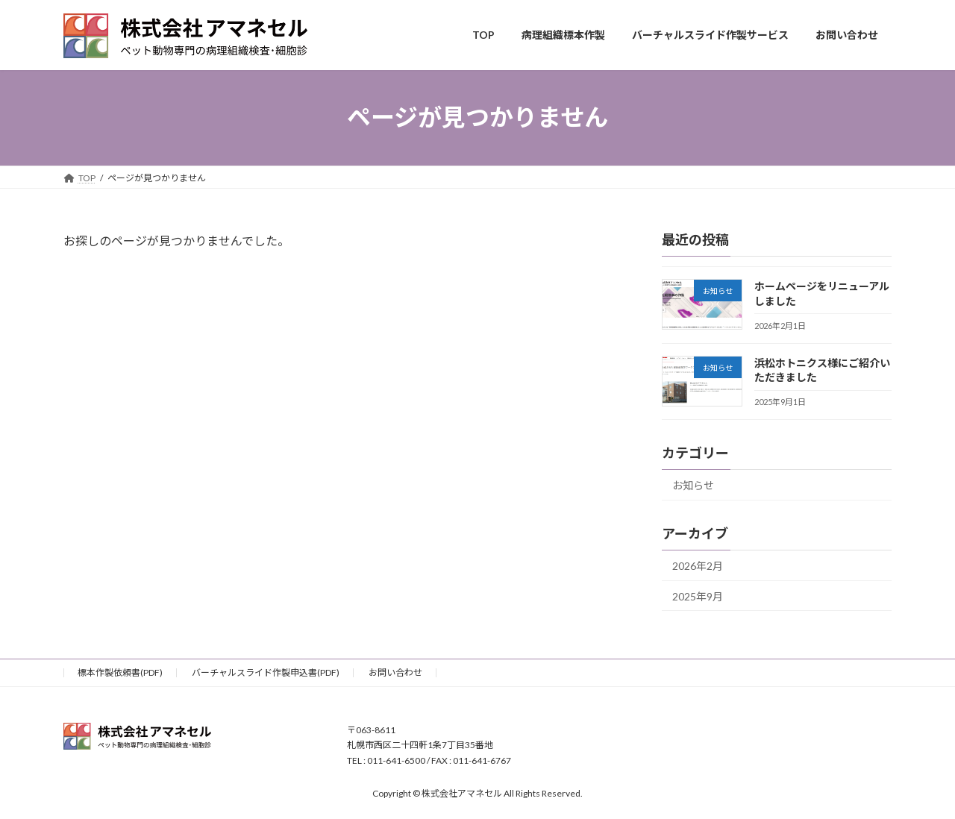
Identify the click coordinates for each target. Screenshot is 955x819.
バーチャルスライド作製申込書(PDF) (265, 672)
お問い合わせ (395, 672)
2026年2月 (697, 565)
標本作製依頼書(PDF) (120, 672)
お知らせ (693, 485)
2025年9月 (697, 595)
